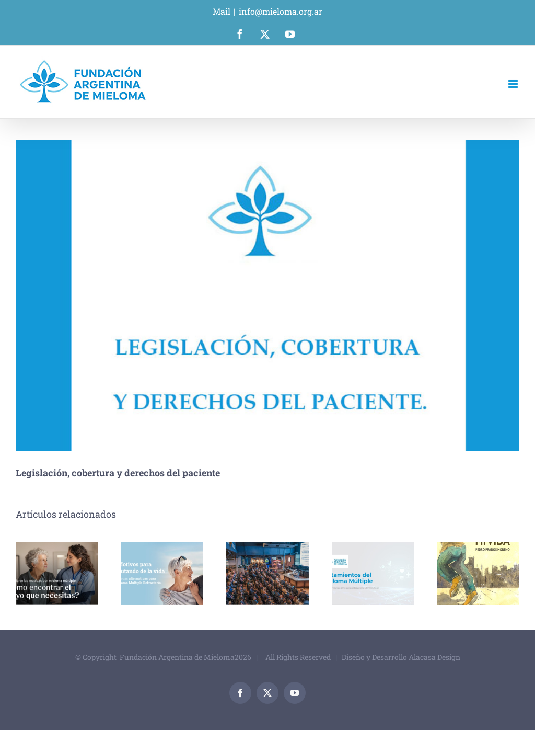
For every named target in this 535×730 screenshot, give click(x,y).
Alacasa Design (434, 657)
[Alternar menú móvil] (513, 83)
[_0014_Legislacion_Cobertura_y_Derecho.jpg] (267, 295)
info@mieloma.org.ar (280, 11)
